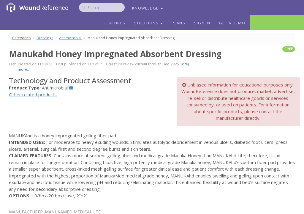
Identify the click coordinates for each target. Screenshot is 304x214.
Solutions (148, 23)
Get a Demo (232, 23)
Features (114, 23)
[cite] (185, 64)
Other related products (33, 94)
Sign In (202, 23)
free (288, 48)
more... (24, 69)
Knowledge (147, 8)
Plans (178, 23)
